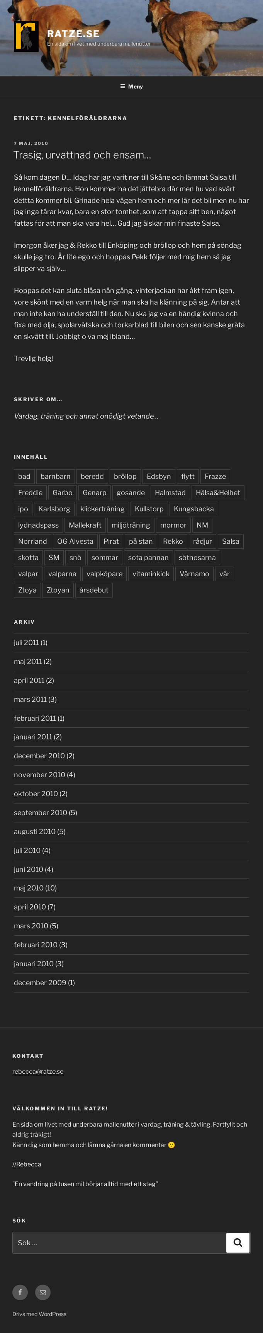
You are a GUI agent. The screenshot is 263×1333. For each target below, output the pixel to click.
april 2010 (30, 907)
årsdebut (94, 590)
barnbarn (56, 476)
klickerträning (102, 509)
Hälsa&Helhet (218, 493)
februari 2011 (35, 718)
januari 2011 (33, 737)
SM (54, 557)
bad (24, 476)
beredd (92, 476)
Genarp (95, 493)
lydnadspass (38, 525)
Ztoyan (58, 590)
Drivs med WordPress (39, 1314)
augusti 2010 (35, 831)
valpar (28, 574)
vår (224, 574)
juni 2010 (28, 869)
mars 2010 (31, 926)
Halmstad (170, 493)
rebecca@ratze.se (37, 1071)
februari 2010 (36, 945)
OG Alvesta (75, 541)
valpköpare (104, 574)
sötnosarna (197, 557)
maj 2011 (28, 661)
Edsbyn (159, 476)
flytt (188, 476)
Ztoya (27, 590)
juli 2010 (27, 850)
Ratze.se (73, 33)
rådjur (202, 541)
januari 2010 (34, 964)
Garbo (63, 493)
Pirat (111, 541)
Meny (131, 86)
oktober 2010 (36, 794)
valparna (62, 574)
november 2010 (39, 775)
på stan (141, 541)
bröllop (125, 476)
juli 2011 (26, 642)
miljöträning (131, 525)
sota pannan (148, 557)
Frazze (215, 476)
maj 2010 (29, 888)
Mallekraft (85, 525)
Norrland (32, 541)
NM (202, 525)
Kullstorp (149, 509)
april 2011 (29, 680)
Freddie (30, 493)
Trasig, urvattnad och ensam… (82, 155)
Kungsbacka (194, 509)
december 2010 (39, 756)
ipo (23, 509)
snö (75, 557)
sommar (105, 557)
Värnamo (194, 574)
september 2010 (40, 813)
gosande (131, 493)
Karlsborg (54, 509)
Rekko (173, 541)
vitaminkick (151, 574)
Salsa (230, 541)
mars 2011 (30, 699)
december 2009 (40, 983)
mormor (173, 525)
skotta (28, 557)
